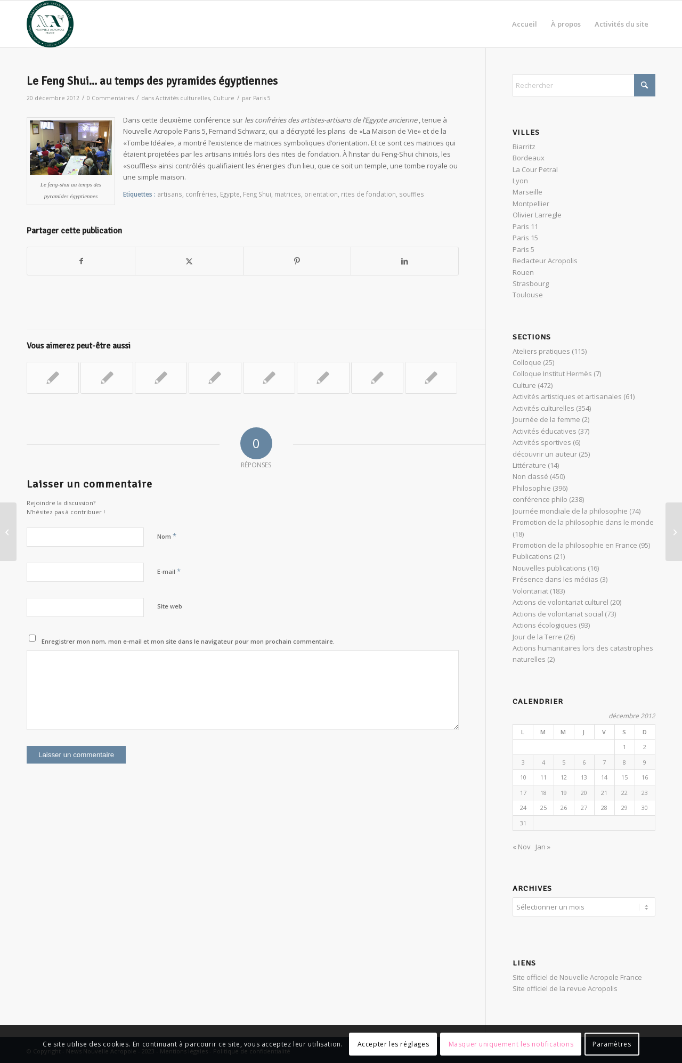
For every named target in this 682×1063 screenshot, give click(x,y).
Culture (223, 98)
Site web (169, 606)
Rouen (523, 272)
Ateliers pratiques (541, 351)
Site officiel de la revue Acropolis (565, 987)
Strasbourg (531, 283)
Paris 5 (262, 98)
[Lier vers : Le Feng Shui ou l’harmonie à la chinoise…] (215, 378)
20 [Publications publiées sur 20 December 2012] (584, 793)
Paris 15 (525, 237)
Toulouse (528, 294)
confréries (201, 194)
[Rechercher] (584, 85)
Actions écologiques (545, 625)
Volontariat (530, 591)
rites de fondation (368, 194)
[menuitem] (524, 24)
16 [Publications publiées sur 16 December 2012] (645, 777)
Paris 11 (525, 226)
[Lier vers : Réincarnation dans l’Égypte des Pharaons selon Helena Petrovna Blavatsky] (53, 378)
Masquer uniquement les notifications (511, 1044)
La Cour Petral (535, 169)
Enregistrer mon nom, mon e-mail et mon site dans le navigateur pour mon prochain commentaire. (188, 641)
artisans (169, 194)
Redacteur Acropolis (545, 260)
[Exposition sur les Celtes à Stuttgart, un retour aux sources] (673, 531)
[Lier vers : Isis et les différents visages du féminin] (431, 378)
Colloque (527, 362)
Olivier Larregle (537, 215)
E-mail (169, 571)
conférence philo (540, 499)
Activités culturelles (183, 98)
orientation (321, 194)
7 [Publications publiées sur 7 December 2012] (604, 762)
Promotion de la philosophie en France (575, 545)
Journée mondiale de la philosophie (570, 511)
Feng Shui (257, 194)
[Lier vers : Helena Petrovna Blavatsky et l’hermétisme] (106, 378)
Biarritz (524, 146)
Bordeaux (529, 158)
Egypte (230, 194)
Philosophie (532, 488)
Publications (532, 556)
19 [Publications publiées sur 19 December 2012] (564, 793)
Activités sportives (542, 442)
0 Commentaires (110, 98)
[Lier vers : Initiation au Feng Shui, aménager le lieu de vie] (269, 378)
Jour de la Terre (537, 637)
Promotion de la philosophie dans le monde (583, 522)
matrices (287, 194)
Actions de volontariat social (558, 614)
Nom (166, 536)
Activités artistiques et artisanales (567, 396)
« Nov (522, 846)
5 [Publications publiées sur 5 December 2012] (563, 762)
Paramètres (611, 1044)
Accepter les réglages (393, 1044)
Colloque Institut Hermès (552, 373)
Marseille (527, 192)
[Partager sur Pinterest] (297, 261)
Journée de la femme (546, 419)
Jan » (542, 846)
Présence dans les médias (555, 579)
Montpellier (531, 203)
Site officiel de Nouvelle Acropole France (577, 975)
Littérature (529, 465)
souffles (411, 194)
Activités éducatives (545, 431)
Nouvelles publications (549, 568)
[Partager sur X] (188, 261)
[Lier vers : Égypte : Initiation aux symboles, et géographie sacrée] (323, 378)
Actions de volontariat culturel (560, 602)
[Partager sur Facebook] (81, 261)
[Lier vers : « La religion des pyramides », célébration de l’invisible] (161, 378)
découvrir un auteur (545, 454)
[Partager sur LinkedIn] (404, 261)
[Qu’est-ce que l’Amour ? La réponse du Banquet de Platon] (8, 531)
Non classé (530, 476)
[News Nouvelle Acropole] (50, 24)
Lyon (520, 180)
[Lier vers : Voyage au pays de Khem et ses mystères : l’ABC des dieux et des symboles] (377, 378)
